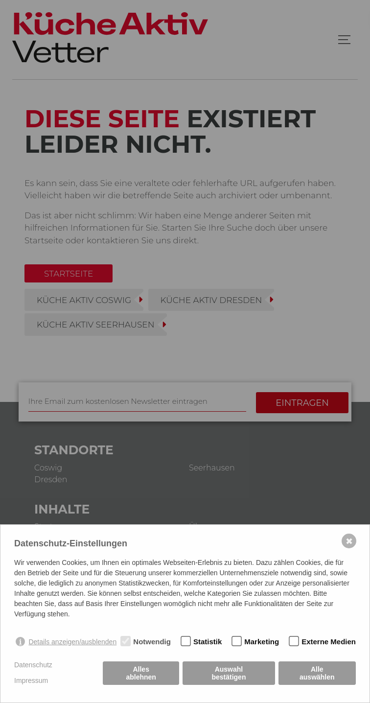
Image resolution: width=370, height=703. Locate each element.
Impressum (31, 680)
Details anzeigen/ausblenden (72, 642)
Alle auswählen (317, 673)
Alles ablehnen (141, 673)
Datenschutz (33, 665)
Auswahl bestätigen (228, 673)
